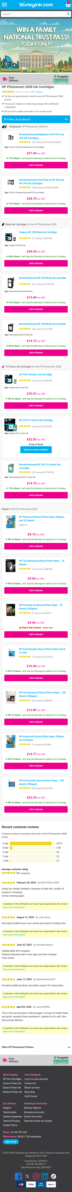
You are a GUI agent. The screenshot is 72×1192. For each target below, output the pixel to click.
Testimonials (9, 1112)
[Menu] (4, 5)
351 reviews (37, 91)
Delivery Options (32, 1107)
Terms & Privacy (11, 1120)
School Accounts (33, 1116)
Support (7, 1107)
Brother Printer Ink (12, 1092)
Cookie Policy (10, 1125)
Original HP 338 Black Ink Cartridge (38, 232)
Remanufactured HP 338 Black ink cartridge (42, 324)
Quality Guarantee (12, 1116)
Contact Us (30, 1083)
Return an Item (32, 1087)
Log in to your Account (36, 1079)
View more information (14, 907)
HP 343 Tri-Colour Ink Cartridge (36, 420)
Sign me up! (10, 1142)
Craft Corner (30, 1096)
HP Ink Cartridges (12, 1079)
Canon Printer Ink (12, 1083)
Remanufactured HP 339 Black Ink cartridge (42, 278)
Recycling (29, 1092)
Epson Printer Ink (12, 1087)
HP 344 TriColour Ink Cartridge (35, 374)
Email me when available (36, 449)
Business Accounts (34, 1112)
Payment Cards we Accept (38, 1120)
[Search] (33, 14)
